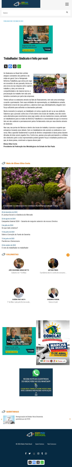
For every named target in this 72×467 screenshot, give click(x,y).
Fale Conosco (51, 444)
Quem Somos (39, 444)
